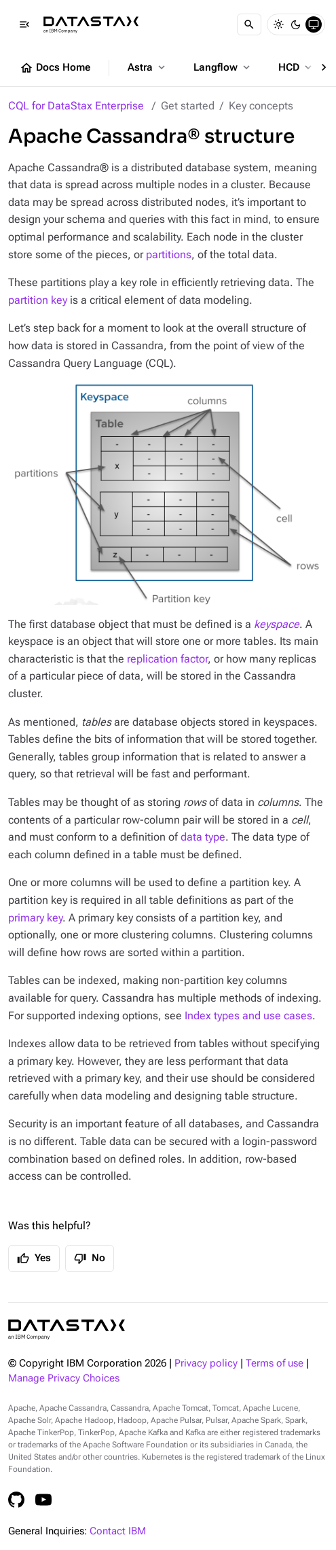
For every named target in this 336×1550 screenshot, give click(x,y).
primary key (35, 917)
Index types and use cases (248, 1015)
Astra (148, 67)
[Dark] (296, 24)
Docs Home (55, 68)
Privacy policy (206, 1363)
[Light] (278, 24)
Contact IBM (118, 1531)
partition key (37, 300)
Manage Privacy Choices (63, 1378)
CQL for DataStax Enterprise (76, 105)
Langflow (223, 67)
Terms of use (274, 1363)
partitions (168, 254)
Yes (34, 1258)
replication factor (167, 658)
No (89, 1258)
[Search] (249, 24)
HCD (296, 67)
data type (203, 836)
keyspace (276, 624)
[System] (313, 24)
